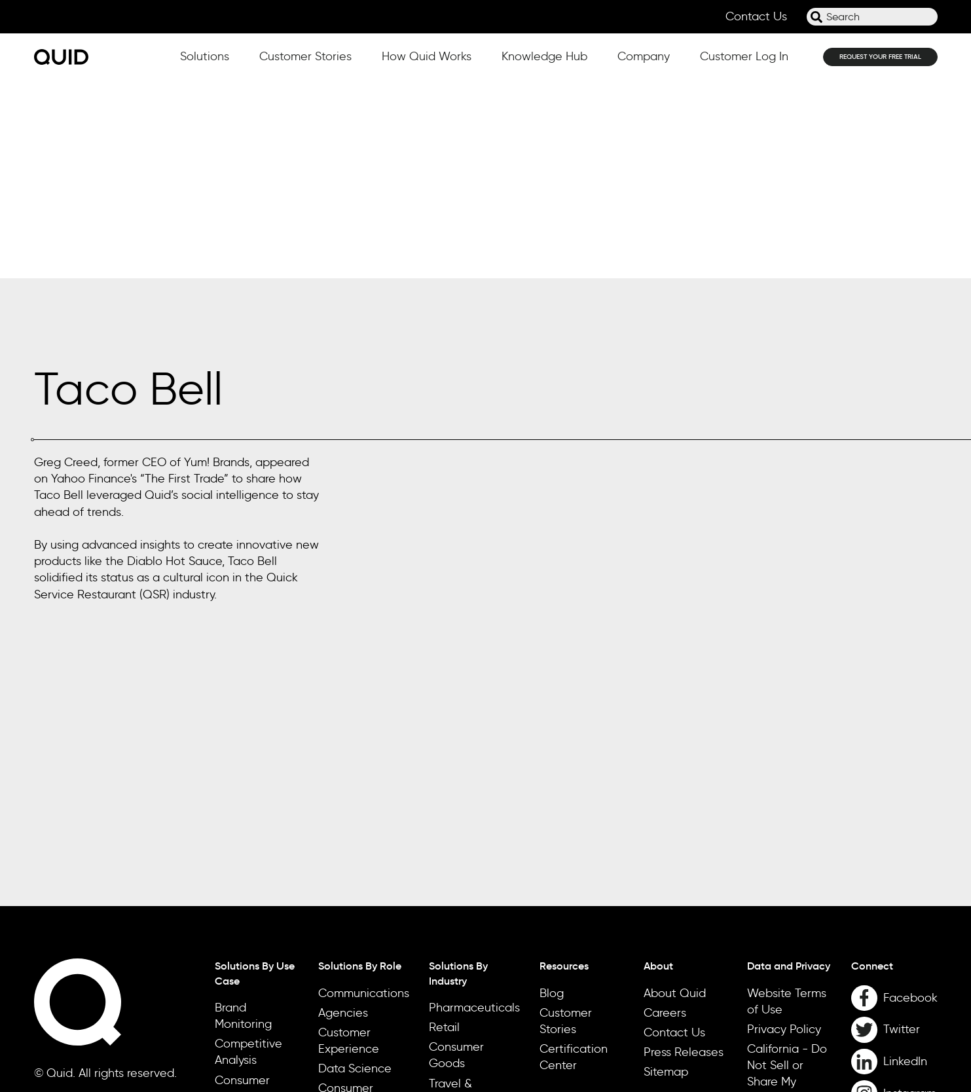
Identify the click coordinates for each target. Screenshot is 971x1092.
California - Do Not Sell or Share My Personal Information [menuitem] (787, 883)
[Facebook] (894, 800)
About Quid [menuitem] (675, 795)
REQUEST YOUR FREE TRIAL (880, 56)
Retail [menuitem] (444, 829)
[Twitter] (894, 832)
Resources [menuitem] (564, 767)
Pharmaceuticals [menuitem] (474, 809)
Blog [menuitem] (552, 795)
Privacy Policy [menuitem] (784, 831)
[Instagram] (894, 896)
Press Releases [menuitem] (684, 853)
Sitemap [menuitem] (666, 874)
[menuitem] (894, 768)
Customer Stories (305, 56)
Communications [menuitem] (363, 795)
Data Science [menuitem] (355, 871)
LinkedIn (905, 863)
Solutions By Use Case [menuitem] (255, 775)
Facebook (910, 799)
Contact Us (756, 16)
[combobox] (872, 17)
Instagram (909, 895)
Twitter (901, 831)
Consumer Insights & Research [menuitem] (345, 906)
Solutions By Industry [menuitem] (458, 775)
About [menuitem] (658, 767)
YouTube (906, 926)
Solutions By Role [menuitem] (359, 767)
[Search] (816, 17)
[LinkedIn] (894, 863)
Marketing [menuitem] (345, 943)
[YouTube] (894, 927)
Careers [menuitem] (665, 814)
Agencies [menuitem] (343, 814)
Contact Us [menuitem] (674, 834)
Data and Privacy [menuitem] (788, 767)
